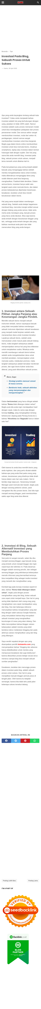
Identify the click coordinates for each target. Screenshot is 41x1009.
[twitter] (15, 741)
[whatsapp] (34, 741)
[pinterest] (25, 741)
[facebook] (6, 741)
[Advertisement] (20, 28)
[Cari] (38, 3)
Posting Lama (33, 881)
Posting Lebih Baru (9, 881)
